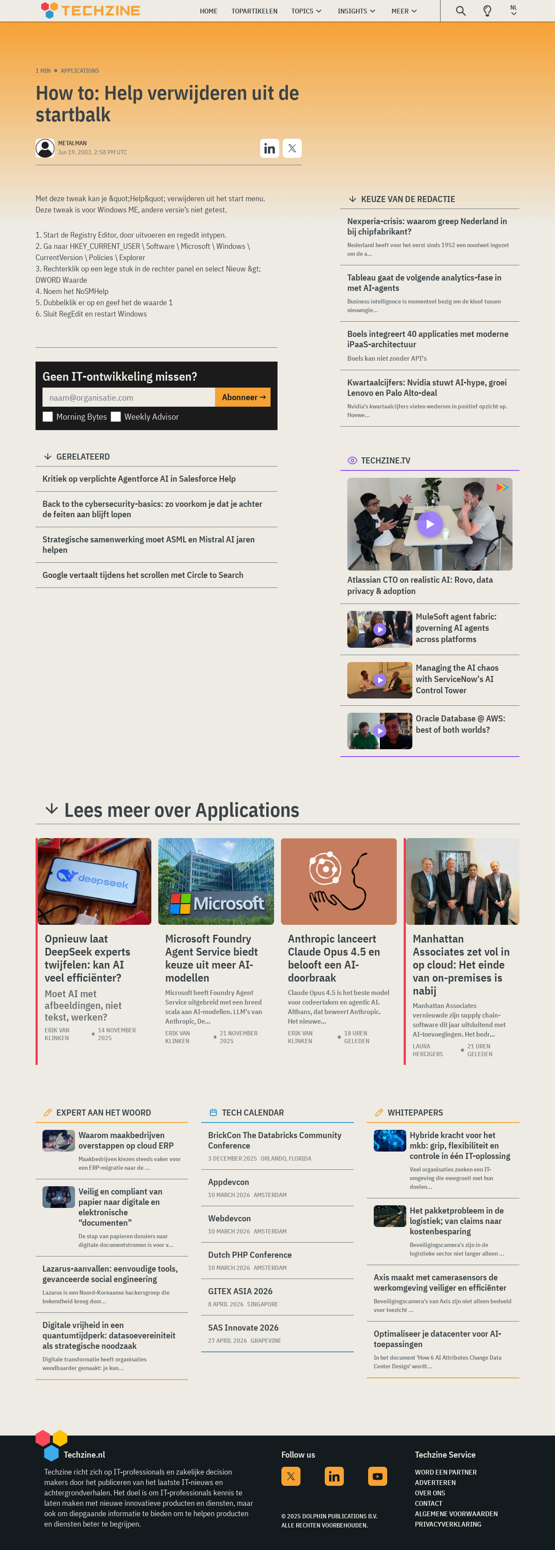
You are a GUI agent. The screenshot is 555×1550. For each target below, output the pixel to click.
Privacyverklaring (448, 1524)
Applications (80, 71)
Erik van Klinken (57, 1034)
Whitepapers (415, 1112)
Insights (352, 11)
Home (209, 11)
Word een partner (446, 1472)
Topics (302, 11)
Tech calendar (253, 1112)
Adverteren (435, 1482)
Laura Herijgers (428, 1050)
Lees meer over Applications (182, 809)
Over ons (430, 1492)
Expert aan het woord (103, 1112)
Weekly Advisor (151, 416)
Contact (428, 1503)
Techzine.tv (386, 460)
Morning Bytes (81, 416)
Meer (400, 11)
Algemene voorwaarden (456, 1513)
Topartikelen (255, 11)
